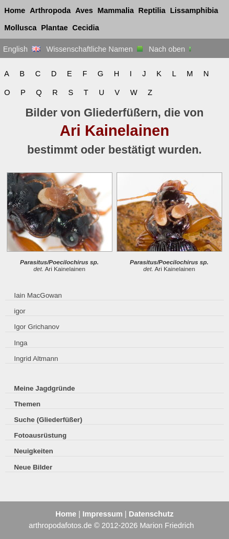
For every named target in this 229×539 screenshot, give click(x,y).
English (21, 49)
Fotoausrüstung (40, 435)
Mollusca (20, 28)
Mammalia (115, 10)
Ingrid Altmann (36, 358)
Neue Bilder (33, 467)
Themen (27, 404)
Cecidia (85, 28)
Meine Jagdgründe (44, 388)
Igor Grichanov (37, 327)
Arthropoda (50, 10)
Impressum (103, 514)
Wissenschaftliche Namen (94, 49)
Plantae (54, 28)
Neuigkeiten (33, 451)
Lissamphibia (194, 10)
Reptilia (152, 10)
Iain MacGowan (38, 295)
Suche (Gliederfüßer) (48, 420)
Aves (84, 10)
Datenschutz (151, 514)
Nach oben (171, 49)
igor (20, 311)
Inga (21, 343)
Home (14, 10)
